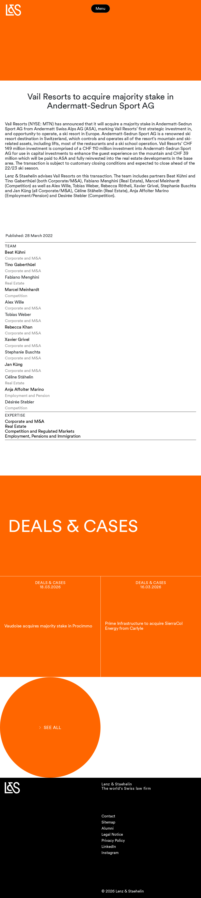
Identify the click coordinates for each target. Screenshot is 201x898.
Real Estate (15, 426)
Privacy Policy (113, 840)
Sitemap (108, 822)
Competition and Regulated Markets (39, 431)
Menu (100, 8)
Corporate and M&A (24, 421)
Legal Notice (112, 834)
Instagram (110, 852)
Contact (108, 816)
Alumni (107, 828)
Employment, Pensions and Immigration (42, 436)
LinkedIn (108, 846)
